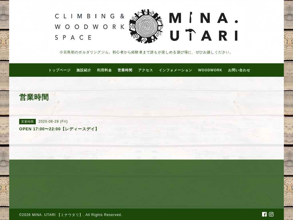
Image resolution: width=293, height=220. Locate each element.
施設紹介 (83, 70)
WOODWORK (210, 70)
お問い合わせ (239, 70)
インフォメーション (175, 70)
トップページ (59, 70)
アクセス (145, 70)
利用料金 (104, 70)
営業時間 (125, 70)
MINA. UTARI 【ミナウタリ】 (57, 215)
